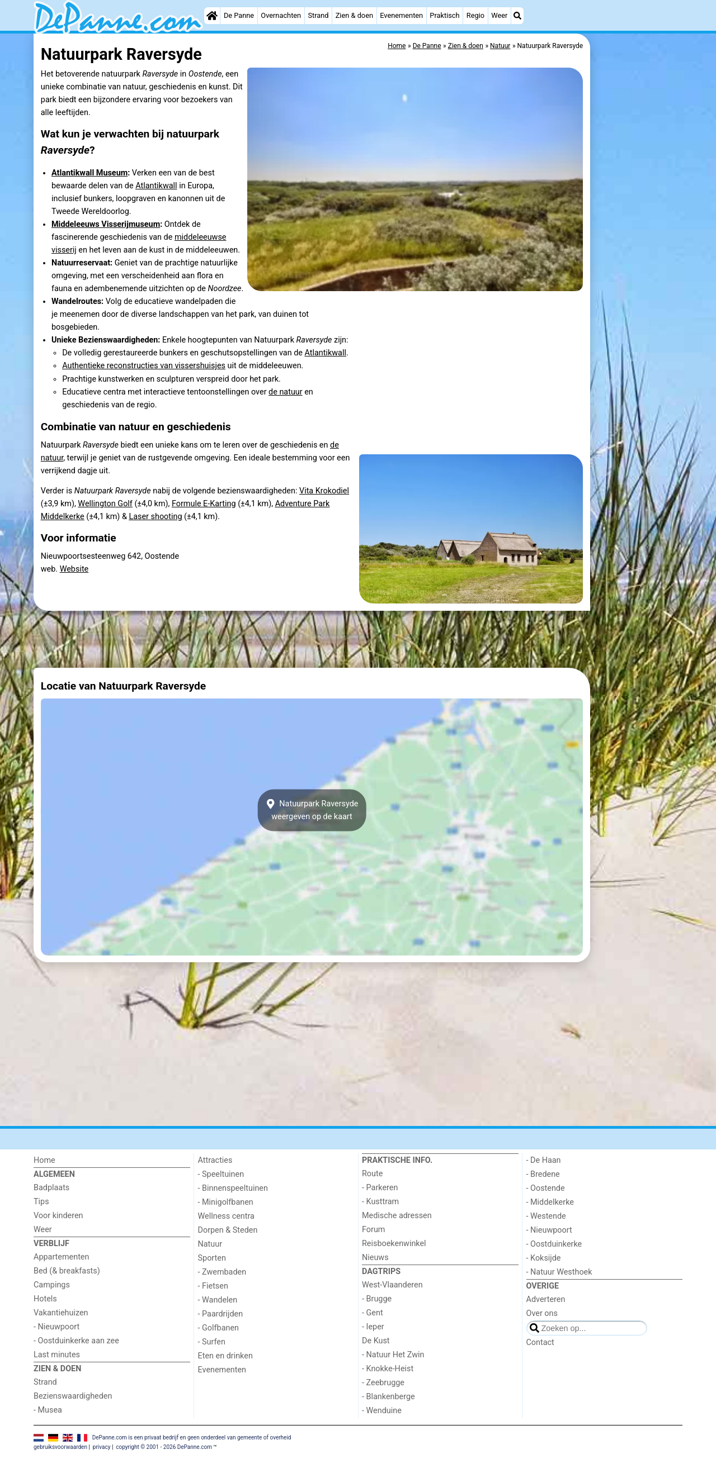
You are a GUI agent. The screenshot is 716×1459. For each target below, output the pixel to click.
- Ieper (373, 1327)
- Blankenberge (388, 1396)
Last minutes (57, 1355)
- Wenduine (382, 1410)
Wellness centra (226, 1216)
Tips (41, 1201)
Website (74, 569)
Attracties (215, 1160)
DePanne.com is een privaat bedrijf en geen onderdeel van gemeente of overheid (191, 1437)
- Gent (372, 1313)
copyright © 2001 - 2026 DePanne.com (164, 1447)
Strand (318, 15)
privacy (102, 1447)
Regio (475, 15)
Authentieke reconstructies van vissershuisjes (143, 365)
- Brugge (377, 1299)
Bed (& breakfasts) (67, 1271)
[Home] (212, 15)
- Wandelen (218, 1300)
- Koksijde (543, 1258)
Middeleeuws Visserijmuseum (105, 224)
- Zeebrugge (383, 1382)
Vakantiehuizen (61, 1313)
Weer (499, 15)
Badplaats (51, 1187)
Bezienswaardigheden (73, 1396)
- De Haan (543, 1160)
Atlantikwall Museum (89, 173)
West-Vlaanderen (392, 1285)
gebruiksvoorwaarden (60, 1447)
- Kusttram (380, 1201)
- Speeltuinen (221, 1174)
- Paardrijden (220, 1314)
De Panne (239, 15)
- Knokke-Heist (387, 1369)
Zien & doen (354, 15)
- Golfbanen (218, 1328)
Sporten (212, 1258)
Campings (52, 1285)
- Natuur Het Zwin (393, 1355)
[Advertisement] (637, 290)
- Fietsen (213, 1286)
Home (44, 1160)
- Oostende (545, 1188)
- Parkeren (380, 1187)
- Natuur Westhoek (559, 1272)
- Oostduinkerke (554, 1244)
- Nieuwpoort (56, 1327)
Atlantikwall (156, 186)
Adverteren (546, 1299)
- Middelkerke (550, 1202)
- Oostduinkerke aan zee (76, 1341)
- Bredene (543, 1174)
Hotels (45, 1299)
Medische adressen (397, 1215)
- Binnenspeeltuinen (233, 1188)
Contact (540, 1342)
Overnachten (281, 15)
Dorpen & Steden (228, 1230)
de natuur (285, 392)
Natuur (210, 1244)
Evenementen (401, 15)
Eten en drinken (225, 1356)
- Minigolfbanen (225, 1202)
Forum (373, 1229)
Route (372, 1173)
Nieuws (375, 1257)
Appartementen (61, 1257)
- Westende (546, 1216)
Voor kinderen (58, 1215)
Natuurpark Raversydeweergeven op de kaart (312, 810)
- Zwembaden (222, 1272)
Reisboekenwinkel (394, 1243)
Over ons (542, 1313)
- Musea (48, 1410)
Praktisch (444, 15)
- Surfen (211, 1342)
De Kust (376, 1341)
